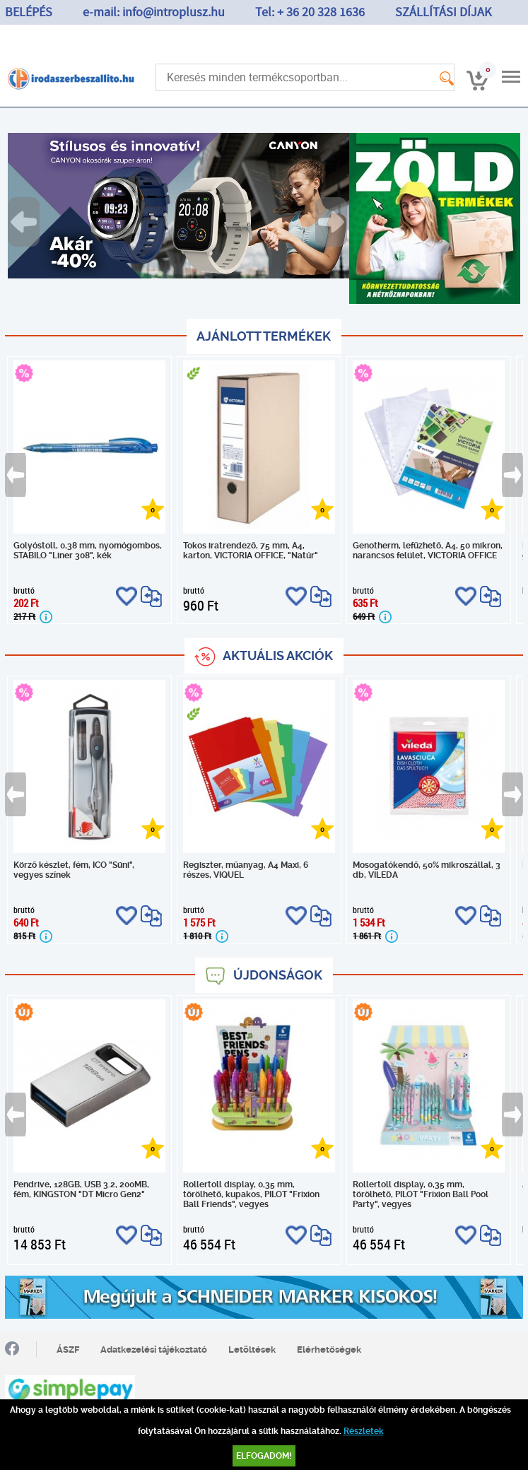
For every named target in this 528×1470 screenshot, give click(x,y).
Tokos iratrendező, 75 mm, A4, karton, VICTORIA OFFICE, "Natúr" (250, 550)
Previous (25, 222)
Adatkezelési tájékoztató (153, 1349)
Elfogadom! (264, 1456)
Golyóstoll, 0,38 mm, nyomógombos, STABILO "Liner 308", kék (87, 550)
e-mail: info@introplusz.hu (154, 12)
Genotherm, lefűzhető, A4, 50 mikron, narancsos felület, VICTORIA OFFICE (428, 550)
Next (332, 222)
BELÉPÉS (28, 12)
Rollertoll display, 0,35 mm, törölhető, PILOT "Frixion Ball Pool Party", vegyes (420, 1194)
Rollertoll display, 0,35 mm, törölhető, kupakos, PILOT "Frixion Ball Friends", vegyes (251, 1194)
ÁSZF (68, 1349)
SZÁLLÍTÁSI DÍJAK (443, 12)
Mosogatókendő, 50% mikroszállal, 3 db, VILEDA (426, 870)
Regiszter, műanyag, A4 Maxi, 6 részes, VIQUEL (245, 870)
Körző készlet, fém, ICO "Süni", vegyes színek (73, 870)
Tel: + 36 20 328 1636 (310, 12)
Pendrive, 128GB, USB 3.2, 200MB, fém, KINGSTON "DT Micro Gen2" (81, 1189)
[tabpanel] (179, 205)
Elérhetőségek (329, 1349)
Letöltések (252, 1349)
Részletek (364, 1431)
